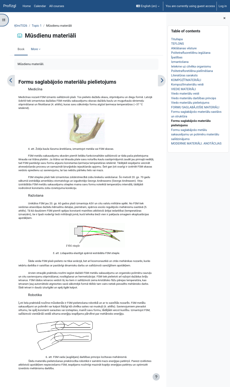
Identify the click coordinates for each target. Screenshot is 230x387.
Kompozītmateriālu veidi (195, 84)
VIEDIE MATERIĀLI (191, 89)
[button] (148, 6)
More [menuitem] (40, 49)
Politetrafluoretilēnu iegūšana (199, 53)
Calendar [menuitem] (40, 6)
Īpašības (185, 57)
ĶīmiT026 (27, 25)
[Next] (169, 80)
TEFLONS (185, 43)
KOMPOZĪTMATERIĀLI (194, 80)
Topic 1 (43, 25)
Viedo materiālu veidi (193, 93)
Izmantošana (188, 62)
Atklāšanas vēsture (192, 48)
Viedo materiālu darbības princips (201, 98)
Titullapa (185, 39)
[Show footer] (164, 377)
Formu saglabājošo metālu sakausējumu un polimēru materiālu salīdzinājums (203, 134)
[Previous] (17, 80)
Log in (222, 6)
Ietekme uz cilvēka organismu (199, 66)
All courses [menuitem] (56, 6)
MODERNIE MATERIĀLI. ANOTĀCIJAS (204, 143)
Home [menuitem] (27, 6)
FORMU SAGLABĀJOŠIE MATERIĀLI (203, 107)
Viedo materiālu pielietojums (198, 102)
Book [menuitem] (27, 49)
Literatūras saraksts (192, 75)
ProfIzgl (9, 6)
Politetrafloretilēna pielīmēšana (200, 71)
